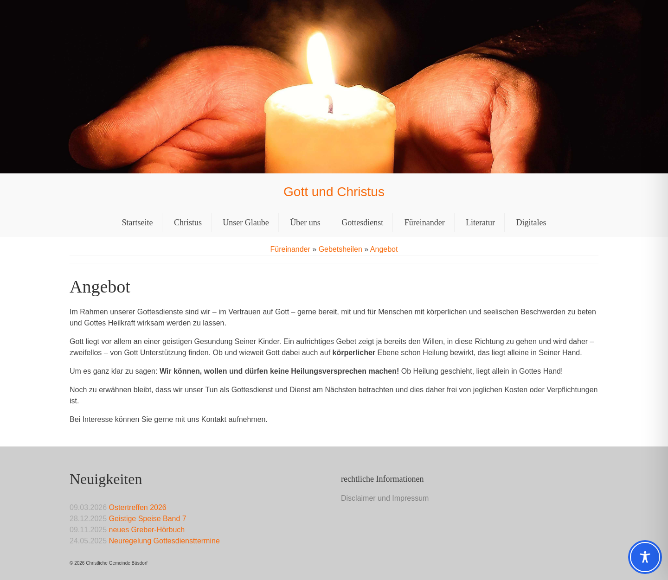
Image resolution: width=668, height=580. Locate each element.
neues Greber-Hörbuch (147, 530)
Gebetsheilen (340, 249)
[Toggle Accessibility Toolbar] (645, 557)
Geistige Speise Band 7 (147, 519)
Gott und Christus (334, 192)
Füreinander (290, 249)
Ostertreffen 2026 (138, 507)
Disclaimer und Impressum (385, 498)
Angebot (384, 249)
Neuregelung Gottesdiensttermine (164, 541)
